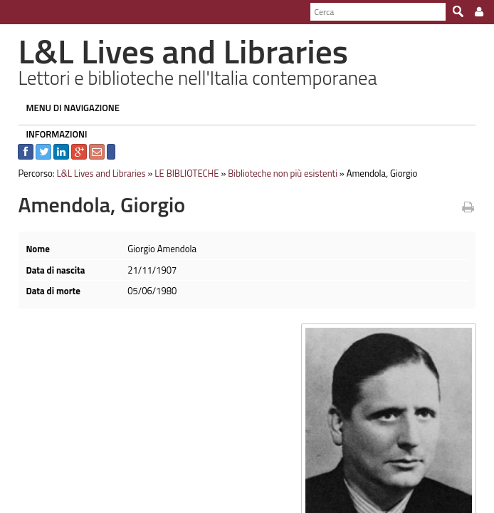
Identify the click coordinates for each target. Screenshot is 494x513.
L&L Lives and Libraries (93, 173)
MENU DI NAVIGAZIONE (65, 107)
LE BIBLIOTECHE (179, 173)
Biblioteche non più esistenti (275, 173)
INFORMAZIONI (49, 134)
